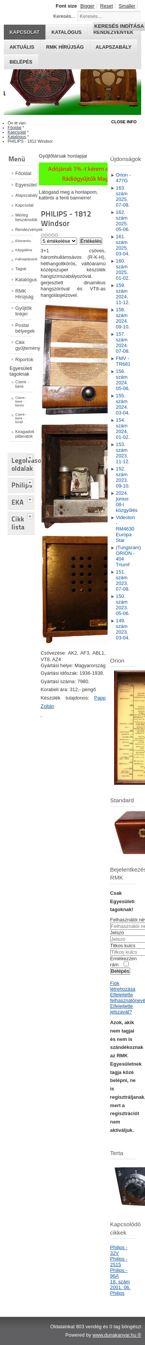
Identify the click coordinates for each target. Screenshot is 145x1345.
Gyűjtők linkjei (23, 311)
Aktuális (22, 47)
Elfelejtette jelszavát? (121, 1009)
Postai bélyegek (24, 328)
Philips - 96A (119, 1273)
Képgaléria (23, 250)
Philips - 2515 (119, 1261)
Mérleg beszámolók (24, 217)
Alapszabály (114, 47)
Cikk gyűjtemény (24, 345)
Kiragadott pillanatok (24, 433)
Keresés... (64, 16)
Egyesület (24, 185)
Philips (117, 1293)
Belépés (21, 62)
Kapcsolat (24, 205)
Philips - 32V (119, 1250)
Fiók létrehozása (122, 986)
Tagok (20, 268)
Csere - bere (22, 384)
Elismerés (23, 241)
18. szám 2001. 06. (120, 1284)
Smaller (127, 6)
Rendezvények (24, 229)
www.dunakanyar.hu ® (116, 1335)
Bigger (88, 6)
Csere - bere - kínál (21, 418)
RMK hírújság (65, 47)
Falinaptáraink (24, 259)
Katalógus (24, 279)
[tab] (31, 457)
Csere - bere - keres (21, 401)
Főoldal (23, 173)
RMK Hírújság (24, 294)
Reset (106, 6)
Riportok (24, 359)
